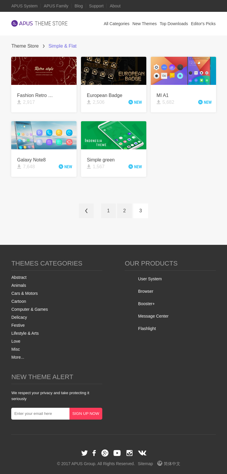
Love (15, 341)
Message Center (153, 316)
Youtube (117, 453)
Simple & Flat (62, 45)
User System (150, 278)
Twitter (84, 453)
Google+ (104, 453)
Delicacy (19, 317)
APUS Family (56, 6)
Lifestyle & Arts (25, 333)
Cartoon (18, 301)
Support (96, 6)
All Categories (116, 23)
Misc (15, 349)
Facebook (94, 453)
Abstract (18, 277)
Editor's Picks (203, 23)
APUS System (24, 6)
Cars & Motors (24, 293)
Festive (18, 325)
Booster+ (146, 303)
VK (142, 453)
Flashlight (147, 328)
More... (17, 357)
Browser (145, 291)
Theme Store (24, 45)
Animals (18, 285)
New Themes (144, 23)
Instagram (129, 453)
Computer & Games (29, 309)
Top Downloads (174, 23)
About (115, 6)
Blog (78, 6)
